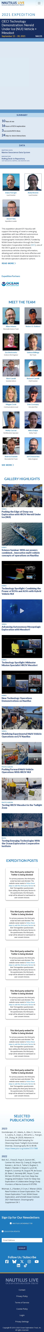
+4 (36, 759)
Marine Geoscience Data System (16, 152)
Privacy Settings (22, 1321)
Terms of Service (22, 1302)
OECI (33, 245)
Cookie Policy (22, 1309)
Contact (22, 1290)
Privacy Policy (22, 1296)
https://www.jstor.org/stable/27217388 (21, 1148)
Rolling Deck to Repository (13, 158)
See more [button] (7, 465)
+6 (36, 794)
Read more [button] (8, 263)
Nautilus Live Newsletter (22, 1223)
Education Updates (12, 1231)
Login (22, 1315)
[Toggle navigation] (39, 3)
